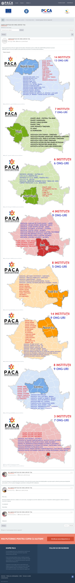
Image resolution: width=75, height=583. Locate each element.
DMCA (20, 576)
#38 (71, 488)
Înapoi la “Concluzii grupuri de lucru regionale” (11, 530)
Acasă (16, 3)
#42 (71, 512)
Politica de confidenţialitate (12, 576)
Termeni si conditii (27, 576)
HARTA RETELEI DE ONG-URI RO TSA (13, 25)
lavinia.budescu (13, 475)
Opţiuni (66, 525)
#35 (71, 472)
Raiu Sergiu (8, 27)
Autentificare (70, 2)
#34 (71, 39)
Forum (22, 3)
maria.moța (12, 490)
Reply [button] (3, 34)
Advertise (3, 576)
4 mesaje (71, 30)
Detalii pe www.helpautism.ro (60, 539)
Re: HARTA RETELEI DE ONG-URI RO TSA (20, 472)
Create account (61, 2)
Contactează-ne (4, 577)
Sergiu (11, 41)
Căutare (28, 3)
